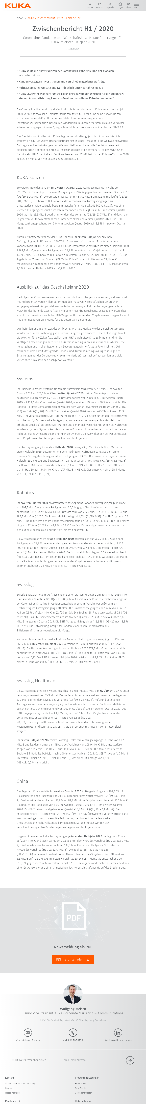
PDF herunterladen (73, 959)
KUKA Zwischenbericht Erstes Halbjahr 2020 (54, 18)
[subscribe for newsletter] (130, 1060)
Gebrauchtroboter (83, 1093)
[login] (120, 5)
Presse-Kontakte (12, 1093)
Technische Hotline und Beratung (20, 1083)
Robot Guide (80, 1083)
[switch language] (110, 5)
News (20, 18)
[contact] (99, 5)
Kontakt (9, 1088)
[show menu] (136, 5)
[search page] (90, 5)
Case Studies (81, 1088)
